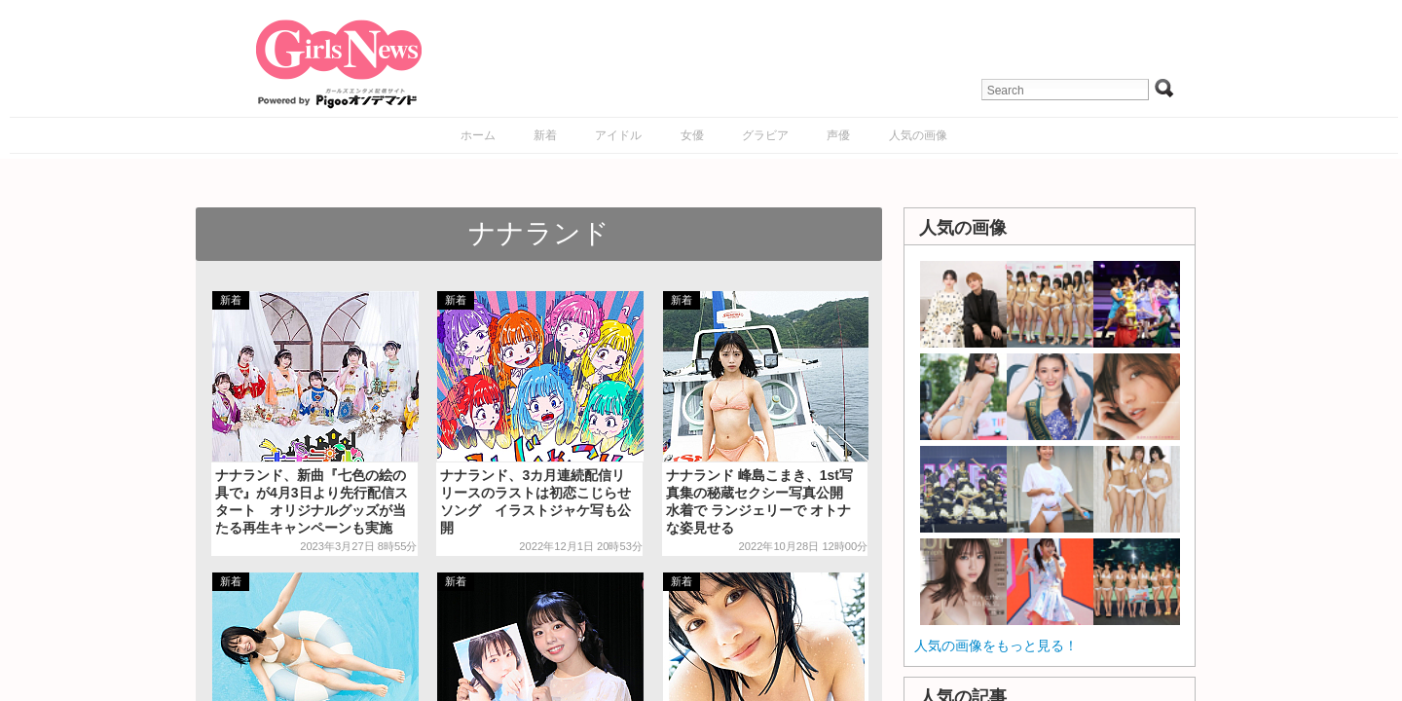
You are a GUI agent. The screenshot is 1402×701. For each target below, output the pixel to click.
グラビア (765, 135)
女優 (692, 135)
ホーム (478, 135)
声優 (838, 135)
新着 (545, 135)
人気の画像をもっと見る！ (996, 645)
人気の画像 (918, 135)
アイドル (618, 135)
